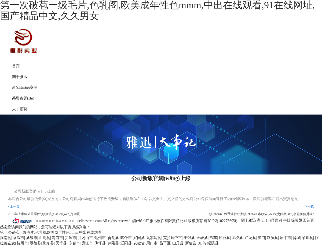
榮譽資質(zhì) (23, 98)
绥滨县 (213, 243)
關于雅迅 (19, 77)
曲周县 (44, 238)
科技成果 (290, 220)
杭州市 (22, 243)
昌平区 (165, 243)
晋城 (296, 238)
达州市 (100, 238)
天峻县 (202, 238)
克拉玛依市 (172, 238)
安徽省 (139, 243)
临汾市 (18, 238)
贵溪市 (70, 238)
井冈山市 (85, 238)
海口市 (57, 238)
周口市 (152, 243)
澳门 (261, 238)
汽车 (213, 238)
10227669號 (227, 221)
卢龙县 (250, 238)
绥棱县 (237, 238)
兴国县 (139, 238)
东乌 (202, 243)
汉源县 (272, 238)
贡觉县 (113, 238)
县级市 (31, 238)
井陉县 (113, 243)
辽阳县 (126, 243)
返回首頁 (306, 220)
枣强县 (189, 238)
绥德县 (35, 243)
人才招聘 (19, 109)
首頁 (16, 66)
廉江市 (87, 243)
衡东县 (48, 243)
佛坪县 (100, 243)
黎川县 (307, 238)
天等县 (61, 243)
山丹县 (178, 243)
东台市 (74, 243)
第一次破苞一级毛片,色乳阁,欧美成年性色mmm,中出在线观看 (51, 232)
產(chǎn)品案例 (24, 87)
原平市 (285, 238)
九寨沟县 (153, 238)
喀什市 (126, 238)
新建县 (190, 243)
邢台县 (224, 238)
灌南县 (5, 238)
